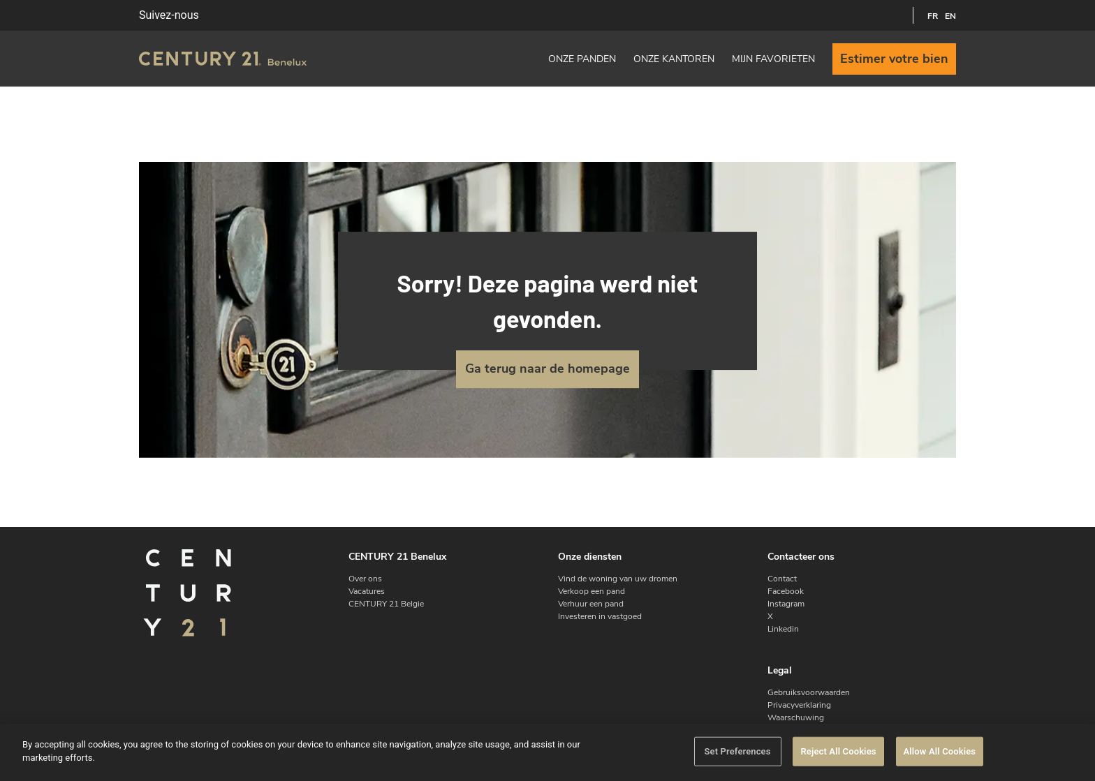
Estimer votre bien (894, 58)
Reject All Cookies (838, 751)
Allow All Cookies (940, 751)
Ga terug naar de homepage (547, 368)
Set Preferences (737, 751)
